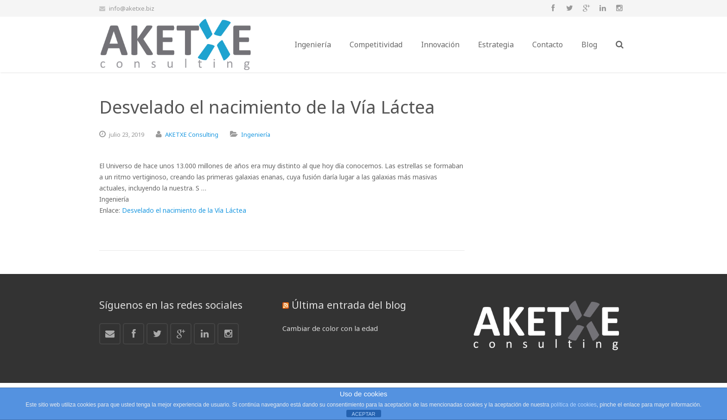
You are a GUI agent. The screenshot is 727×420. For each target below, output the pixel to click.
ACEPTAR (363, 414)
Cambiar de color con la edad (330, 328)
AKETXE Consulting (191, 134)
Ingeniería (255, 134)
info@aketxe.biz (131, 8)
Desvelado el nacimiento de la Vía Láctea (184, 210)
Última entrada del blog (349, 305)
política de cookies (574, 404)
